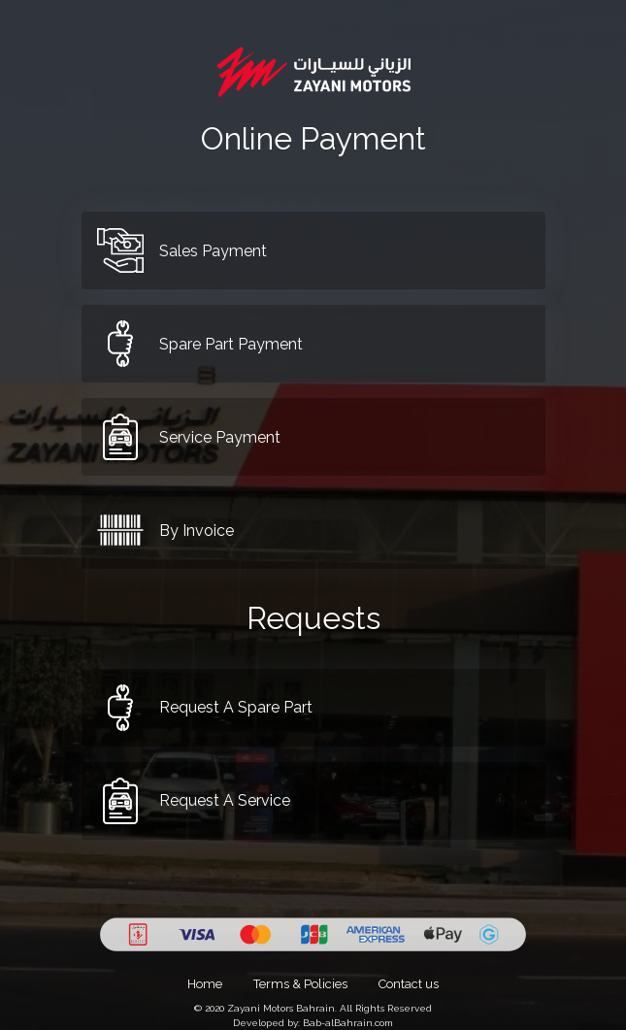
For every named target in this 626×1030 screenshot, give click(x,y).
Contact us (409, 984)
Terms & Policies (300, 984)
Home (204, 984)
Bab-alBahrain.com (348, 1022)
